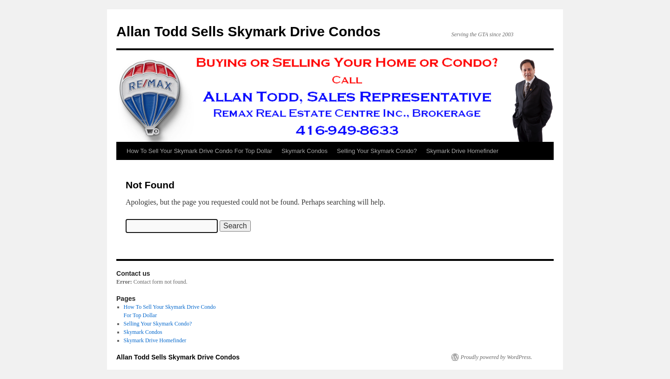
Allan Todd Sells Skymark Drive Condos (248, 31)
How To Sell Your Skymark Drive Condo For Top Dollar (199, 150)
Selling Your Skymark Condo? (377, 150)
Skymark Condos (304, 150)
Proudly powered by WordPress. (496, 357)
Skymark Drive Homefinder (462, 150)
